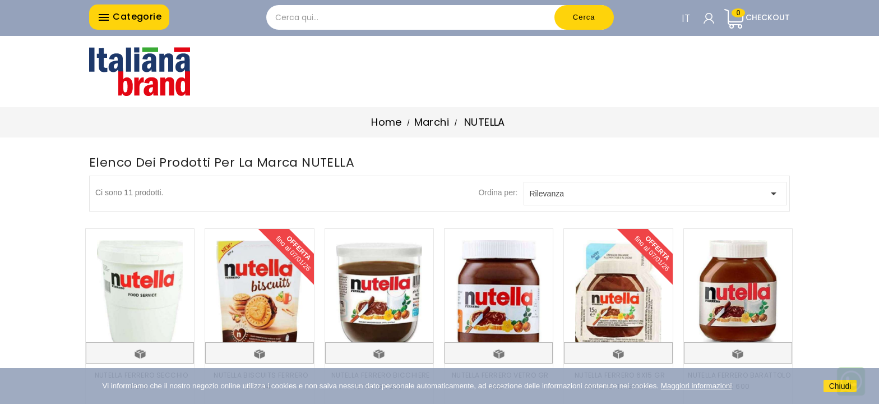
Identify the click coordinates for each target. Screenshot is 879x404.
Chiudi (840, 386)
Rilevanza (655, 193)
